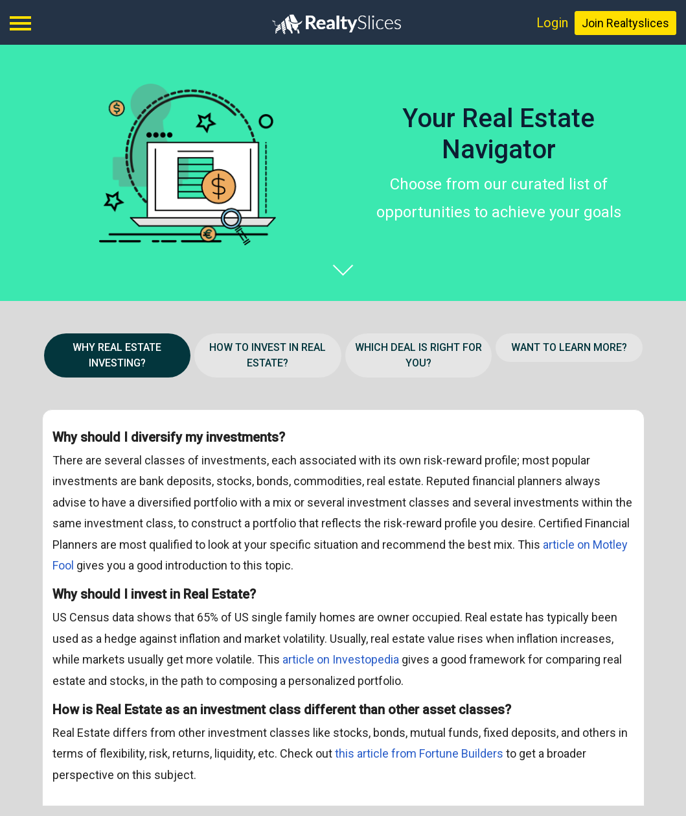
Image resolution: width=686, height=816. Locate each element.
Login (552, 22)
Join (625, 23)
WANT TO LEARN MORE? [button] (569, 347)
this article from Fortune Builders (420, 753)
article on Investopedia (342, 659)
